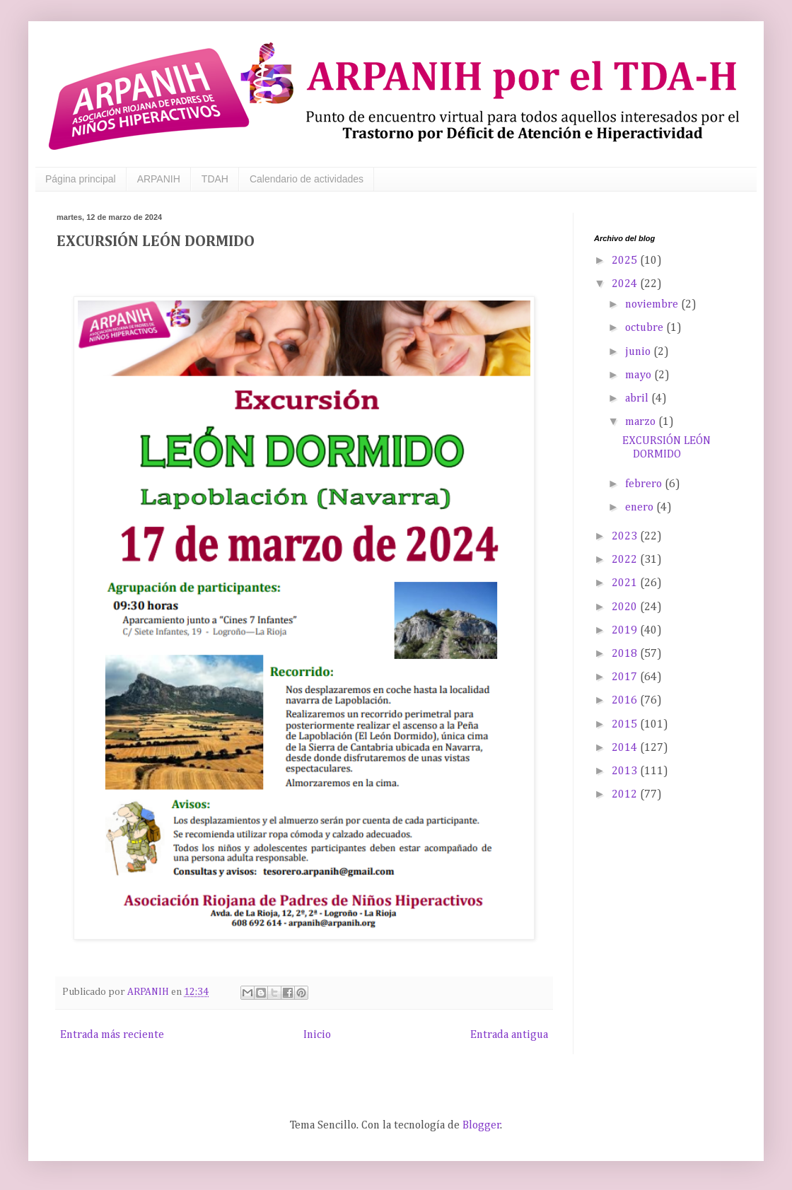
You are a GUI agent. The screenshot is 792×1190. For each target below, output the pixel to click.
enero (640, 507)
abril (638, 398)
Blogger (481, 1125)
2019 (626, 630)
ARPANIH (158, 179)
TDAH (215, 179)
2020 (626, 607)
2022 (626, 560)
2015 (626, 724)
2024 (626, 284)
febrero (645, 484)
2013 (626, 771)
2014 (626, 748)
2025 (626, 261)
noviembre (653, 304)
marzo (641, 422)
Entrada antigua (509, 1035)
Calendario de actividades (306, 179)
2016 (626, 700)
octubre (645, 328)
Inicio (317, 1035)
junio (639, 352)
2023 (626, 536)
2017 (626, 677)
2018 (626, 654)
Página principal (80, 179)
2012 (626, 794)
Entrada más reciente (112, 1035)
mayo (639, 375)
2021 (626, 583)
